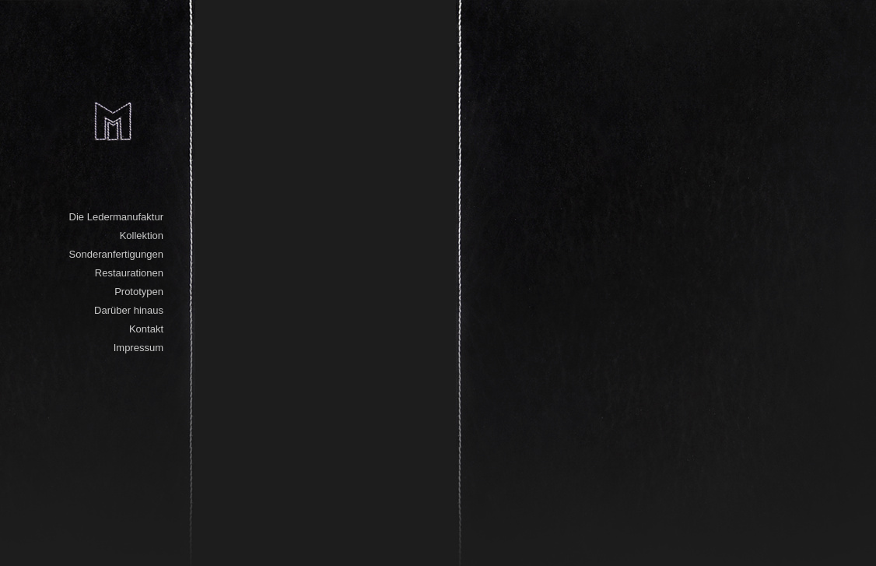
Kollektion (141, 235)
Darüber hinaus (128, 310)
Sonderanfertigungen (116, 254)
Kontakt (146, 329)
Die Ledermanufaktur (116, 217)
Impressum (138, 347)
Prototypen (138, 291)
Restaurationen (129, 273)
